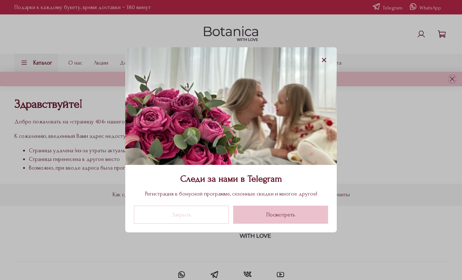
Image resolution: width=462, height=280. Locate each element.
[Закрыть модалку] (324, 60)
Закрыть (181, 215)
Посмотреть (280, 215)
